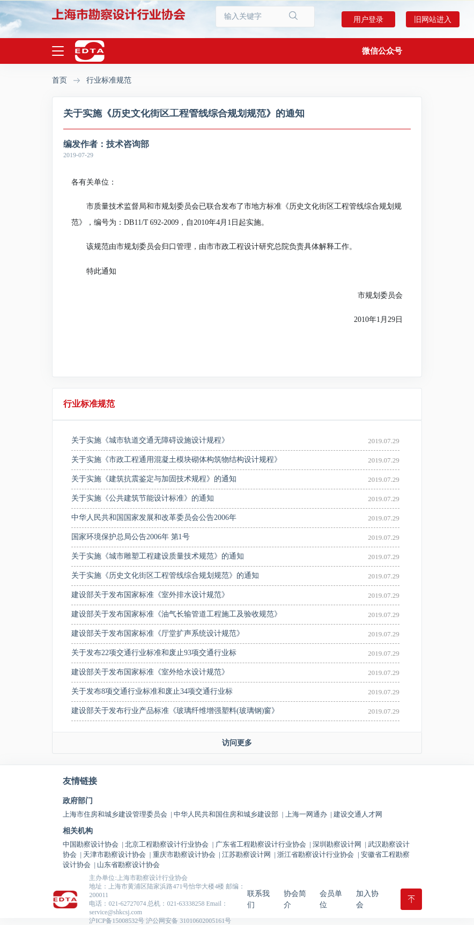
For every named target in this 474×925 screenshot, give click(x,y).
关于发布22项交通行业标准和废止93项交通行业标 (153, 653)
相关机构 (78, 831)
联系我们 (258, 899)
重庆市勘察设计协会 (186, 854)
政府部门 (78, 801)
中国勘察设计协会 (93, 844)
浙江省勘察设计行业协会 (318, 854)
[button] (382, 51)
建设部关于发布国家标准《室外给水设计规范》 (150, 672)
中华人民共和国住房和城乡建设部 (228, 814)
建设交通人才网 (358, 814)
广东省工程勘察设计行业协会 (263, 844)
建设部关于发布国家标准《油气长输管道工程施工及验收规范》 (176, 614)
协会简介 (295, 899)
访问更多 (237, 743)
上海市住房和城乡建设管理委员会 (117, 814)
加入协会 (367, 899)
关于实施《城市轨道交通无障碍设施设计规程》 (150, 440)
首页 (59, 80)
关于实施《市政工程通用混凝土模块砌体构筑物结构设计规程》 (176, 460)
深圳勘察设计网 (339, 844)
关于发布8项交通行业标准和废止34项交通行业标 (152, 691)
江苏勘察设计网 (249, 854)
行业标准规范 (108, 80)
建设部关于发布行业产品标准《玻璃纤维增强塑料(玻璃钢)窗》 (175, 711)
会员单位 (331, 899)
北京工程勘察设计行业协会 (169, 844)
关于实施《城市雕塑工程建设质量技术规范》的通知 (157, 556)
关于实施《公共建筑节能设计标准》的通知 (142, 498)
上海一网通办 (308, 814)
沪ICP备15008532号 (116, 920)
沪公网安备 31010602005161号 (188, 920)
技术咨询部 (127, 144)
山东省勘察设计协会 (128, 865)
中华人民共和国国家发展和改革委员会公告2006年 (153, 517)
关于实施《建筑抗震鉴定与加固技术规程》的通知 (153, 479)
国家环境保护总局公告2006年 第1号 (130, 537)
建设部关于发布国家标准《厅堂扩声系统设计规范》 (157, 633)
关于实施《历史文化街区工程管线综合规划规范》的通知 (165, 575)
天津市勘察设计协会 (117, 854)
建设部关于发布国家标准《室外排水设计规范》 (150, 595)
